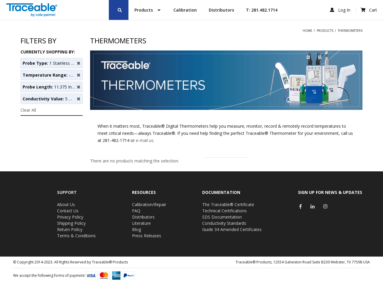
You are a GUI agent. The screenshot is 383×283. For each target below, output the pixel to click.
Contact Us (68, 211)
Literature (141, 223)
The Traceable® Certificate (228, 204)
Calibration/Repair (149, 204)
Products (325, 31)
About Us (66, 204)
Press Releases (146, 235)
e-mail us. (145, 140)
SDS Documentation (222, 217)
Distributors (143, 217)
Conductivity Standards (224, 223)
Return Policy (69, 229)
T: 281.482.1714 (261, 10)
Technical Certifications (224, 211)
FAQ (136, 211)
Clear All (28, 110)
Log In (340, 10)
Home (307, 31)
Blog (136, 229)
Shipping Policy (71, 223)
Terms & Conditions (76, 235)
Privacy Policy (70, 217)
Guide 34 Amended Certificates (232, 229)
